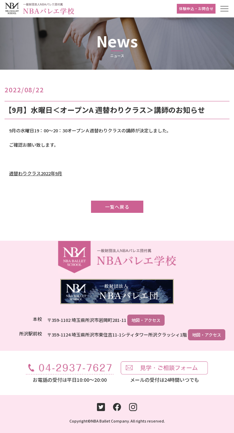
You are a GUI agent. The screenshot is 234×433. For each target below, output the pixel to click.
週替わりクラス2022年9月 (35, 173)
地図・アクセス (145, 320)
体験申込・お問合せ (196, 8)
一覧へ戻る (117, 206)
